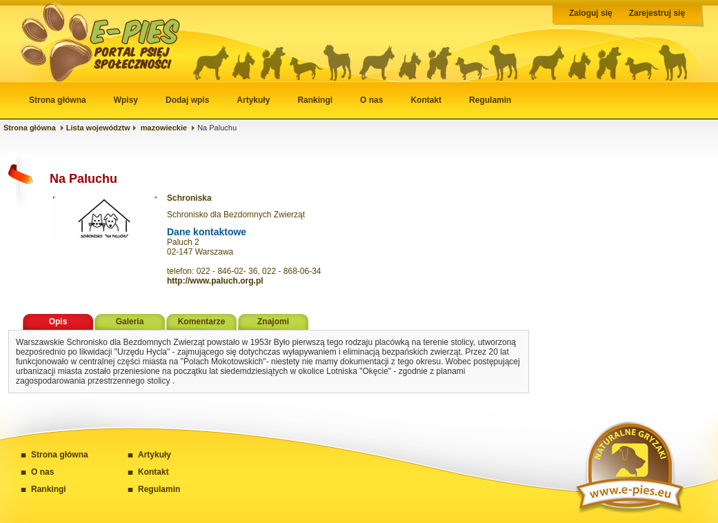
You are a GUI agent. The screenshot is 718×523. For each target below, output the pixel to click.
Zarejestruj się (657, 13)
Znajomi (273, 321)
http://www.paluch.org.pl (215, 281)
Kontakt (425, 100)
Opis (58, 321)
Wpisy (126, 100)
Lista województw (98, 128)
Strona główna (57, 100)
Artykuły (253, 100)
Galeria (130, 321)
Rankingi (314, 100)
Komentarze (202, 321)
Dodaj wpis (187, 100)
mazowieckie (164, 128)
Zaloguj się (590, 13)
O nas (371, 100)
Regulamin (490, 100)
